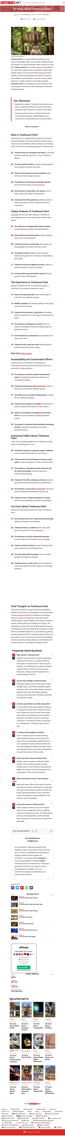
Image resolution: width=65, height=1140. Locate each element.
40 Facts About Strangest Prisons (25, 1027)
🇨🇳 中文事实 (58, 1127)
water (21, 258)
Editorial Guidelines (40, 19)
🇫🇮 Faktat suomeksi (38, 1118)
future (22, 368)
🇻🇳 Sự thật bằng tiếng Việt (27, 1127)
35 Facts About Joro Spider (49, 1057)
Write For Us (5, 1111)
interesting (25, 442)
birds (51, 303)
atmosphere (39, 530)
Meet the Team (27, 1109)
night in (44, 286)
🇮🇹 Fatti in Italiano (7, 1116)
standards (41, 858)
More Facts (5, 1114)
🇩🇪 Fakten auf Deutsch (19, 1114)
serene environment (19, 615)
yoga (28, 273)
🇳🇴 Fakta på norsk (23, 1118)
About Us (4, 1109)
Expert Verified (26, 19)
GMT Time (14, 982)
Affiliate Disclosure (18, 1111)
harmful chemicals (27, 398)
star (30, 155)
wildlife (38, 404)
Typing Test (14, 987)
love (35, 563)
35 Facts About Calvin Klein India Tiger (30, 904)
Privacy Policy (47, 1111)
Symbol (13, 977)
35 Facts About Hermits (26, 923)
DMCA (29, 1111)
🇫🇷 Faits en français (35, 1114)
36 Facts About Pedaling (48, 1026)
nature (26, 70)
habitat (39, 415)
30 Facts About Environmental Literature (15, 1059)
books (46, 545)
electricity (24, 229)
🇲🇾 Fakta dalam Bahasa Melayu (40, 1123)
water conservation (39, 386)
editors (42, 861)
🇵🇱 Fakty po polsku (27, 1125)
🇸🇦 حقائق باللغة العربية (54, 1118)
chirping (41, 73)
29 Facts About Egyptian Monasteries (50, 1090)
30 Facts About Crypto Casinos (28, 898)
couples (47, 498)
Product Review (40, 1109)
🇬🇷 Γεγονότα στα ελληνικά (10, 1120)
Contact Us (52, 1109)
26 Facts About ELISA (26, 1056)
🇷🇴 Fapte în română (43, 1125)
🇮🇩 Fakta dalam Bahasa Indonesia (43, 1120)
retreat (21, 89)
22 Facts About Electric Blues (13, 1090)
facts (36, 146)
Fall (12, 141)
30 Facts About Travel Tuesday (28, 911)
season (37, 347)
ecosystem (26, 380)
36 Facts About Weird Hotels (14, 1026)
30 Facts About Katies (25, 917)
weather (47, 539)
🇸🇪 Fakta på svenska (8, 1118)
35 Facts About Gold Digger (27, 936)
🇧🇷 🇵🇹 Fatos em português (24, 1116)
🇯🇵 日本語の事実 (7, 1123)
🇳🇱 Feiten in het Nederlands (10, 1125)
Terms (37, 1111)
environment (40, 185)
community (41, 489)
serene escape (46, 164)
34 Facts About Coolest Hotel (28, 930)
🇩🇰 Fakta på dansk (41, 1116)
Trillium (21, 194)
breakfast (21, 247)
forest (30, 474)
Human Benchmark (17, 991)
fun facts (24, 510)
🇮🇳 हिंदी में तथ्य (25, 1120)
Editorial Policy (15, 1109)
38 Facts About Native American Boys (26, 1090)
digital (36, 312)
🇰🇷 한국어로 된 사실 (21, 1123)
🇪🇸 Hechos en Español (52, 1114)
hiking (28, 294)
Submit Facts (59, 1111)
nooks (47, 327)
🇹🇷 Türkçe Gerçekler (45, 1127)
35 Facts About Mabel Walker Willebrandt (38, 1058)
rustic (23, 626)
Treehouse (14, 215)
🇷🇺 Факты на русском (8, 1127)
